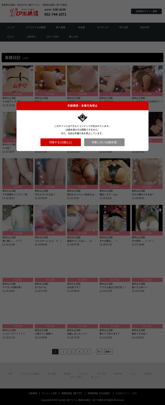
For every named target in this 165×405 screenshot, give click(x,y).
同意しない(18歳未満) (104, 142)
